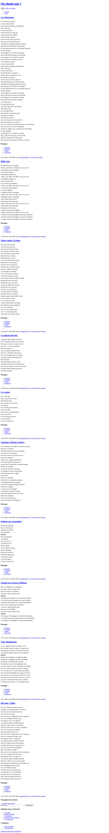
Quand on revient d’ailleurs (14, 583)
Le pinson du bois (9, 335)
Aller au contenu (10, 8)
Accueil (6, 11)
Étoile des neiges (9, 814)
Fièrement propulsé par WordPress (11, 831)
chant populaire (9, 826)
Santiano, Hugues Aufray (13, 442)
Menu (3, 8)
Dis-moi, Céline (8, 703)
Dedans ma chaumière (11, 521)
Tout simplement (9, 642)
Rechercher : (4, 805)
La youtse (5, 392)
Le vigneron (8, 816)
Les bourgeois (7, 17)
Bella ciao (5, 161)
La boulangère (8, 819)
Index (6, 13)
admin (41, 157)
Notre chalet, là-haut (10, 240)
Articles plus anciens (8, 803)
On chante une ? (11, 3)
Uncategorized (23, 157)
